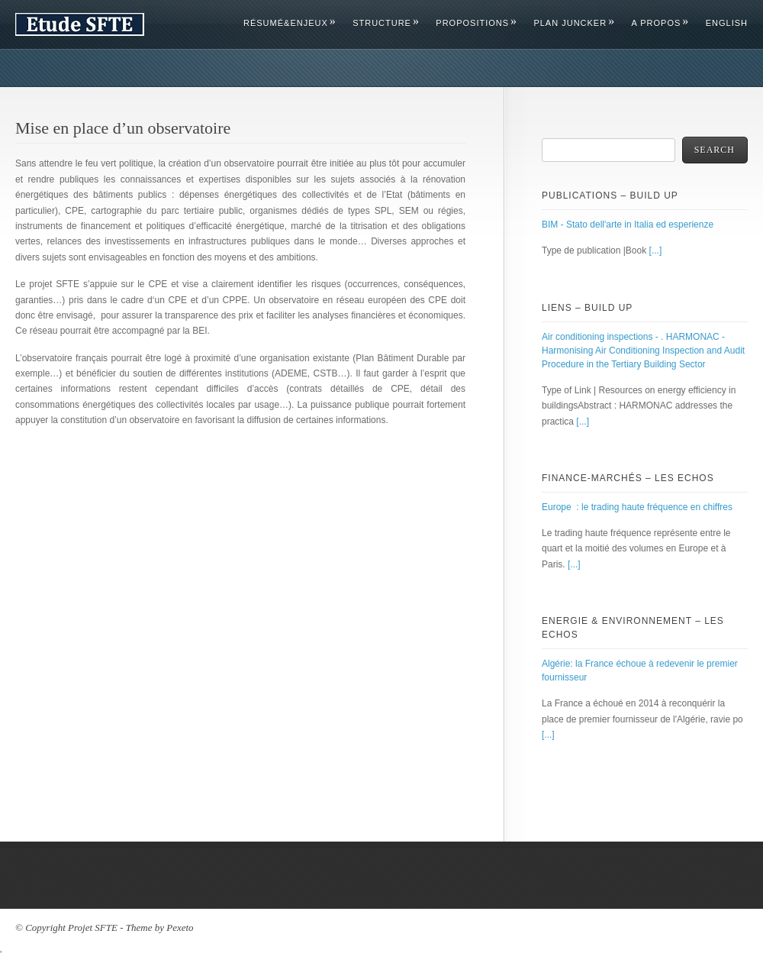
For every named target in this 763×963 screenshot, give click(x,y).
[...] (655, 250)
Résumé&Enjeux (289, 22)
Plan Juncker (573, 22)
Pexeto (179, 927)
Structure (385, 22)
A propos (660, 22)
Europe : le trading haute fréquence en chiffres (637, 507)
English (727, 22)
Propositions (476, 22)
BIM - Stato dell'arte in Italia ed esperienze (627, 224)
